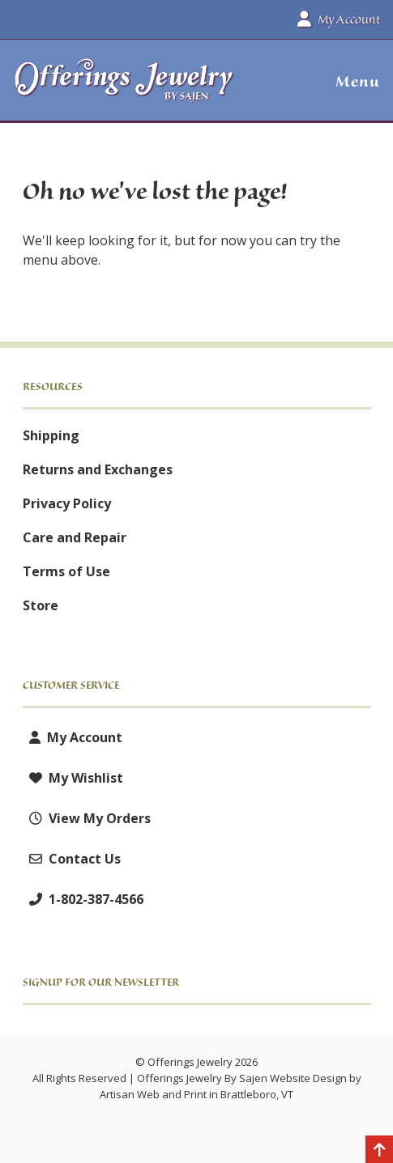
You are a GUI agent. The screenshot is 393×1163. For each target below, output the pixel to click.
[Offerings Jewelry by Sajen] (124, 88)
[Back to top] (379, 1151)
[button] (351, 82)
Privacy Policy (67, 503)
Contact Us (72, 859)
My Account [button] (338, 19)
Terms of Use (66, 571)
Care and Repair (74, 537)
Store (40, 605)
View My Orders (87, 818)
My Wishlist (73, 778)
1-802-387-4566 (83, 899)
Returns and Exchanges (98, 469)
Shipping (51, 435)
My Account (72, 737)
